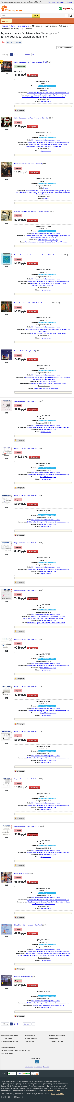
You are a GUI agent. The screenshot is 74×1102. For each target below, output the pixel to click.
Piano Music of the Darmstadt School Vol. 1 (28, 925)
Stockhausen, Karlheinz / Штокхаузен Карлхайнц (54, 955)
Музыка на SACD (31, 1035)
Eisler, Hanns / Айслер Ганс (57, 97)
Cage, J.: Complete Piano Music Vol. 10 (27, 826)
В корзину (32, 75)
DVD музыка (29, 1042)
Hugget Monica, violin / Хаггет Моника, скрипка (40, 190)
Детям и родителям (56, 1042)
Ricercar (45, 188)
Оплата (69, 2)
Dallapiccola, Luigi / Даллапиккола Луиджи (42, 144)
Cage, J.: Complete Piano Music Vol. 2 (26, 448)
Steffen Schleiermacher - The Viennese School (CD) (30, 62)
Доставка (60, 2)
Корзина (68, 9)
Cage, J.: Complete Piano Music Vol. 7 (26, 686)
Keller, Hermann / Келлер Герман (40, 283)
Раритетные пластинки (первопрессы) (15, 1050)
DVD (12, 42)
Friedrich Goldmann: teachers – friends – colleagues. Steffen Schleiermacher (39, 255)
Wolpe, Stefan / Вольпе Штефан (56, 902)
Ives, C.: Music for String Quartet (24, 351)
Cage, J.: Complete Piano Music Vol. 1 (26, 401)
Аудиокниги (53, 1038)
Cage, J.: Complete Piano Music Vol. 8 (26, 731)
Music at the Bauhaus (21, 873)
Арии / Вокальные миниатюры (34, 242)
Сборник (46, 198)
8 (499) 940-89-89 (53, 1090)
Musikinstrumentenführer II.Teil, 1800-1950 (28, 164)
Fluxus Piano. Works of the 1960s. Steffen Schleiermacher (33, 303)
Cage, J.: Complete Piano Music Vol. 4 (26, 543)
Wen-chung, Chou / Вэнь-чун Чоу (51, 146)
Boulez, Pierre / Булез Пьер (31, 955)
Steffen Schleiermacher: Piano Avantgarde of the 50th (31, 118)
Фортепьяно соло (46, 101)
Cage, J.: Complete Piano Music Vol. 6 (26, 639)
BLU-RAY (18, 42)
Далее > (27, 55)
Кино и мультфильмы (57, 1035)
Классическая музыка (9, 1042)
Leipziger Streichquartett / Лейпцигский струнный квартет (49, 383)
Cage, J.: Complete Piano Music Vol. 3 (26, 495)
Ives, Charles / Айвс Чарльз (48, 381)
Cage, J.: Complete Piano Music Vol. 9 (26, 779)
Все (3, 42)
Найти (36, 16)
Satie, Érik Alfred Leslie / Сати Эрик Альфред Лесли (48, 1005)
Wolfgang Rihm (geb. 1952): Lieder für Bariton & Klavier (32, 211)
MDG (45, 90)
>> (33, 55)
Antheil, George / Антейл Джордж (36, 902)
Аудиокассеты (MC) (8, 1047)
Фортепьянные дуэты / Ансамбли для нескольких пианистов (46, 623)
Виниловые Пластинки (9, 1035)
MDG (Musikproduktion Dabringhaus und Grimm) (45, 140)
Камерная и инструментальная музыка (46, 388)
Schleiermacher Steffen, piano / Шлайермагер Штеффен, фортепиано (48, 93)
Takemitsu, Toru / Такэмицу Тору (56, 333)
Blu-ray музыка (31, 1038)
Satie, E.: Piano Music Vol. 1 (23, 976)
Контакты (51, 2)
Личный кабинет (71, 15)
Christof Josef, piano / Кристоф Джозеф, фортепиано (47, 618)
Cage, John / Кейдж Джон (38, 333)
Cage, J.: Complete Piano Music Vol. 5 (26, 590)
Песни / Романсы (61, 242)
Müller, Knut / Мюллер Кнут (47, 285)
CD (8, 42)
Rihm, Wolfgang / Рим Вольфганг (48, 240)
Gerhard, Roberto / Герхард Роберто (37, 97)
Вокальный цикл (50, 242)
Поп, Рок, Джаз (6, 1038)
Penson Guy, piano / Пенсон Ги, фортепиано (41, 192)
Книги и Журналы (7, 1053)
